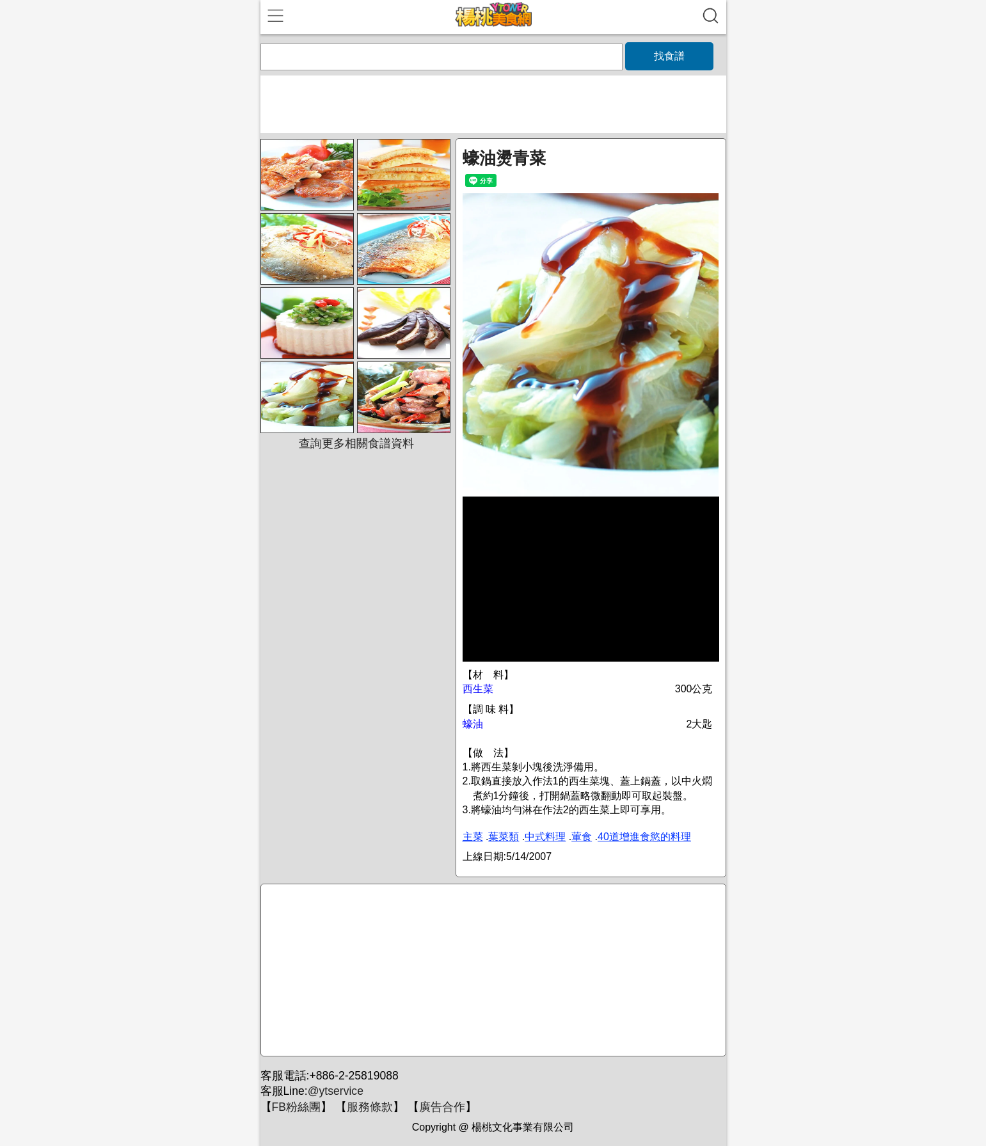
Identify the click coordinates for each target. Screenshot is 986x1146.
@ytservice (335, 1091)
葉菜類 (503, 836)
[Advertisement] (491, 971)
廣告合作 (442, 1107)
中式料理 (545, 836)
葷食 (581, 836)
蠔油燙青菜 (504, 158)
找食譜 (669, 56)
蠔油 (473, 724)
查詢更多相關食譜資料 (356, 443)
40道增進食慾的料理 (644, 836)
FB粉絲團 (296, 1107)
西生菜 (478, 688)
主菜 (473, 836)
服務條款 (370, 1107)
